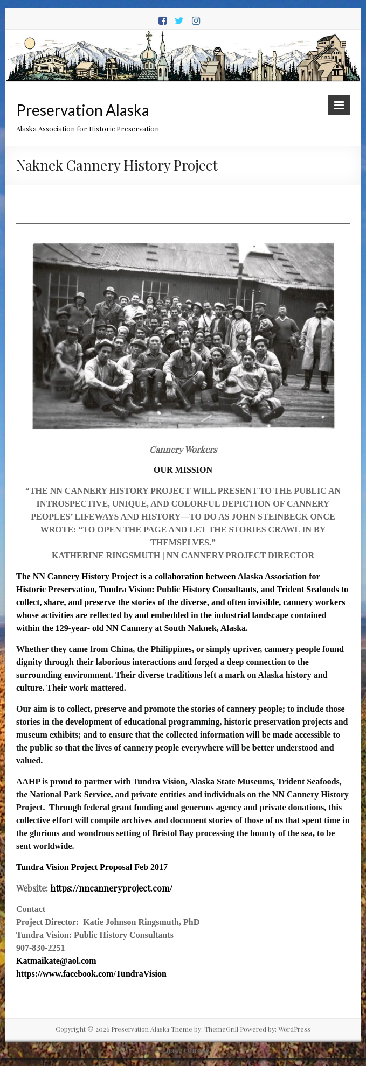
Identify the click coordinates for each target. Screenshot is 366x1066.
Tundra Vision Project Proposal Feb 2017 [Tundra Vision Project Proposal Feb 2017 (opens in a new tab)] (92, 867)
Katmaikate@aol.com (56, 960)
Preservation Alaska (82, 110)
